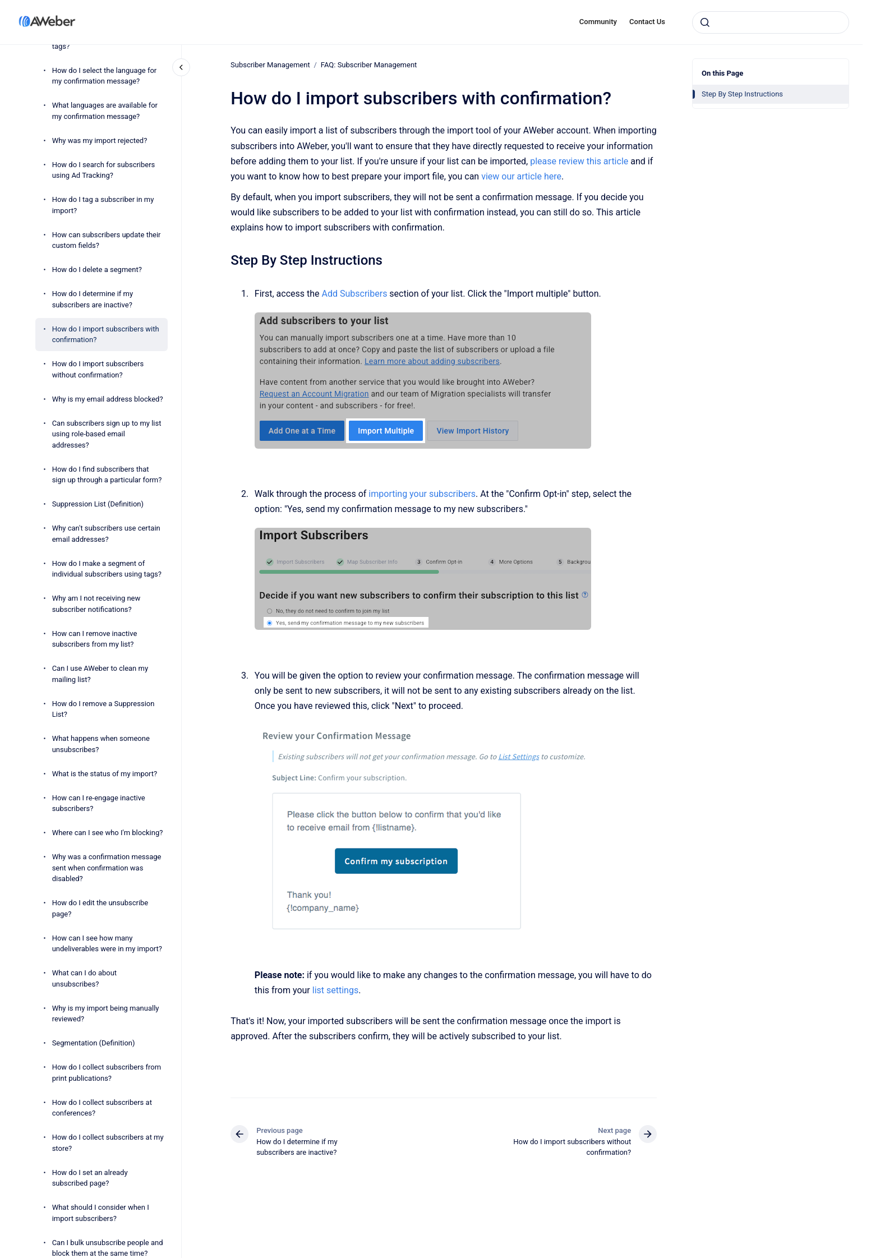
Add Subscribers (354, 293)
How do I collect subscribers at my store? (108, 1143)
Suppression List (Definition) (98, 504)
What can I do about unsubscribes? (84, 978)
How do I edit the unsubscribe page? (100, 908)
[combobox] (771, 22)
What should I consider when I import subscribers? (100, 1213)
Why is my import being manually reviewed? (105, 1014)
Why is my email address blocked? (107, 399)
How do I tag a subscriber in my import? (103, 205)
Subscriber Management (270, 65)
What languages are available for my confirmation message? (105, 111)
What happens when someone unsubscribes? (101, 744)
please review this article (579, 161)
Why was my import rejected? (100, 140)
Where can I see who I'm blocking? (107, 832)
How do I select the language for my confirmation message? (104, 76)
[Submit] (705, 22)
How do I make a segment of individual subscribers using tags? (107, 569)
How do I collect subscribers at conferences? (102, 1108)
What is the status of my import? (105, 773)
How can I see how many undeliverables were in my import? (107, 943)
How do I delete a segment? (97, 269)
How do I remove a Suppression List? (103, 709)
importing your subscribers (422, 494)
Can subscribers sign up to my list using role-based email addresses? (107, 434)
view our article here (521, 176)
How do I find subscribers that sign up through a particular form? (107, 475)
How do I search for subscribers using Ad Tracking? (103, 170)
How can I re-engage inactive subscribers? (98, 803)
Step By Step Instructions (742, 94)
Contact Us (647, 21)
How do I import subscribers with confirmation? (105, 334)
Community (598, 21)
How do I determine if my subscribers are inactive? (92, 299)
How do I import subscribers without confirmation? (98, 369)
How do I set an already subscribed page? (90, 1178)
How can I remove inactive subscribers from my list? (94, 639)
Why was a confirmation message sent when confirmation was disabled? (107, 868)
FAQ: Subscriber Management (369, 65)
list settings (335, 990)
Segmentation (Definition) (93, 1043)
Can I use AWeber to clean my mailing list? (100, 674)
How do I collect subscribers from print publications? (107, 1072)
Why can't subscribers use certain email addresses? (106, 533)
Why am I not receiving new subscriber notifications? (96, 604)
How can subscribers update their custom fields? (106, 240)
